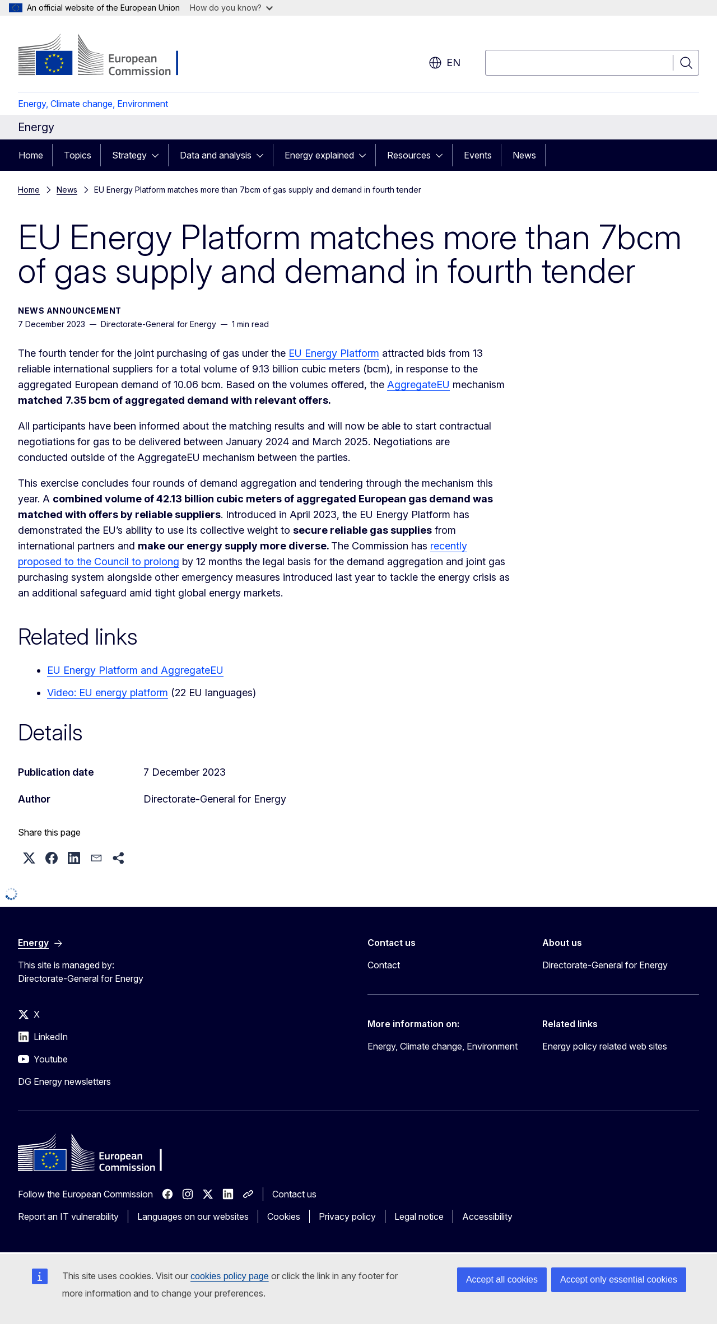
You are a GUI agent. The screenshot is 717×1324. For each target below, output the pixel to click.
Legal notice (419, 1216)
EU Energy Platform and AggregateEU (135, 670)
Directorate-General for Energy (605, 965)
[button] (29, 858)
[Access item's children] (158, 155)
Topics (77, 155)
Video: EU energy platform (107, 692)
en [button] (444, 62)
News (524, 155)
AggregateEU (418, 384)
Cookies (283, 1216)
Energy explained (319, 155)
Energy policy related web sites (604, 1046)
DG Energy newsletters (64, 1081)
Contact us (294, 1194)
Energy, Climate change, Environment (93, 103)
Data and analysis (216, 155)
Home (30, 155)
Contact (383, 965)
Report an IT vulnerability (68, 1216)
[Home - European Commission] (108, 56)
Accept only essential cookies (618, 1279)
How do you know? (231, 7)
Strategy (129, 155)
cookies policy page (229, 1276)
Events (478, 155)
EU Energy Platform (333, 353)
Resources (409, 155)
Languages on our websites (193, 1216)
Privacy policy (347, 1216)
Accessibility (487, 1216)
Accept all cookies (502, 1279)
